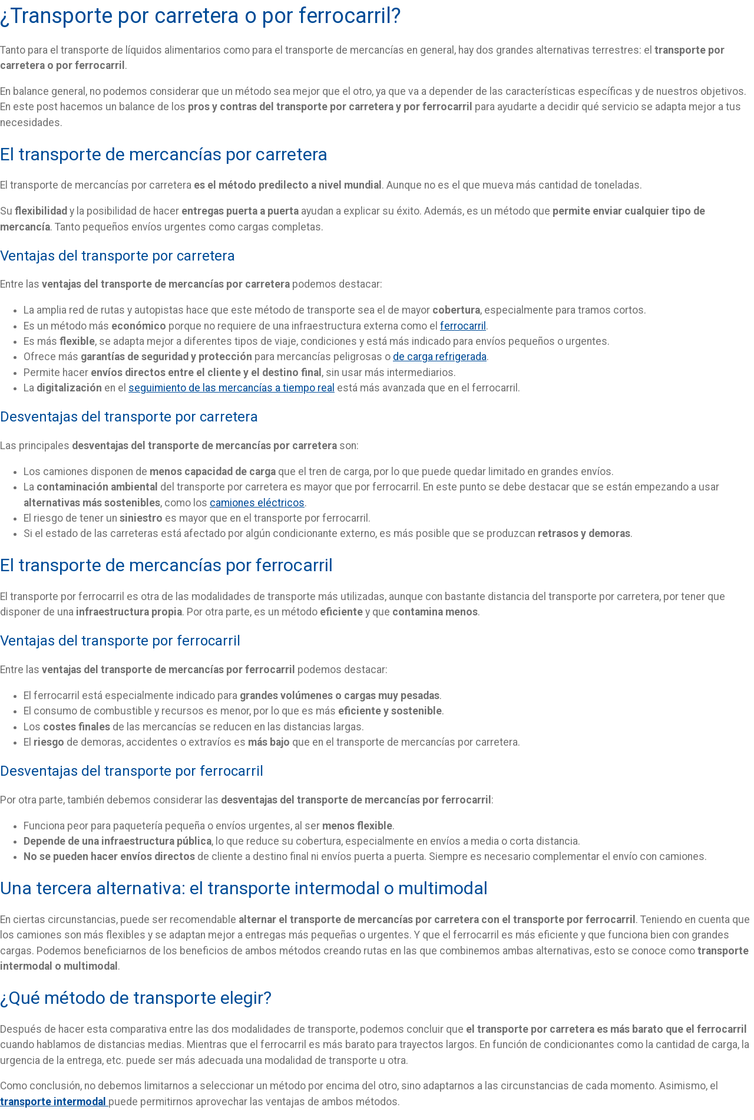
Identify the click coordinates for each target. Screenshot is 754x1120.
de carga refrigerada (440, 357)
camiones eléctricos (257, 503)
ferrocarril (463, 326)
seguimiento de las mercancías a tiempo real (231, 388)
